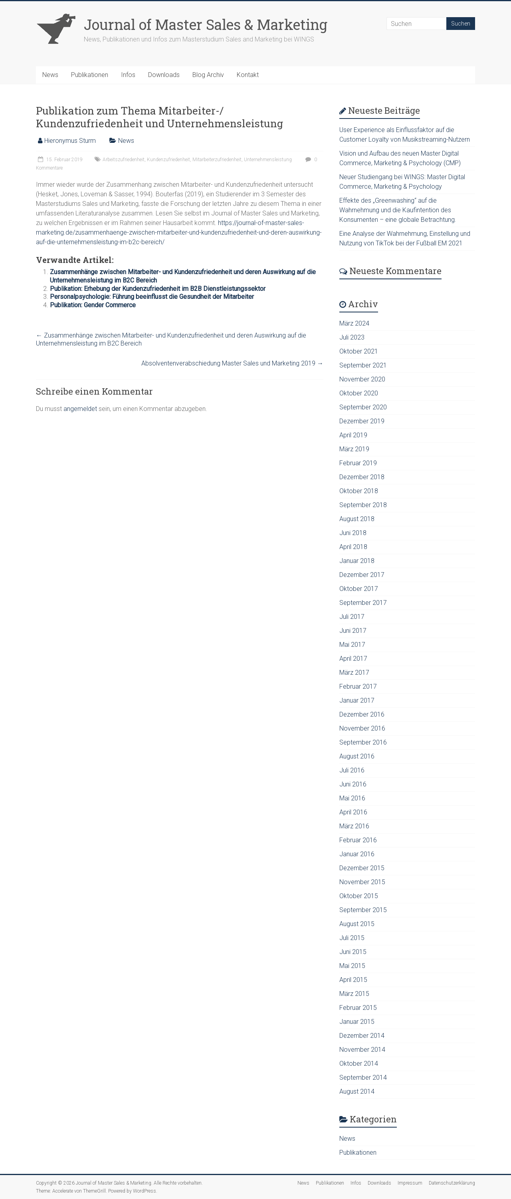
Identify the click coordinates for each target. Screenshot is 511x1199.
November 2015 (362, 882)
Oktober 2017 (358, 589)
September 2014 (363, 1077)
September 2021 (363, 365)
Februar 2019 (358, 463)
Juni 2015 (352, 952)
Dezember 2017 (361, 575)
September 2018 (363, 505)
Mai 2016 (352, 798)
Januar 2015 (356, 1021)
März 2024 (354, 323)
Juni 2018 (352, 533)
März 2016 (354, 826)
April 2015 (353, 980)
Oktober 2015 (358, 896)
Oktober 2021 (358, 351)
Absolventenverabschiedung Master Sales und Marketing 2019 (232, 363)
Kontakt (248, 75)
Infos (128, 75)
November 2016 (362, 728)
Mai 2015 (352, 966)
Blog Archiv (208, 75)
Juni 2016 (352, 784)
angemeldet (80, 409)
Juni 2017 (352, 630)
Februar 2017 (358, 686)
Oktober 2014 (358, 1063)
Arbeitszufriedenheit (124, 159)
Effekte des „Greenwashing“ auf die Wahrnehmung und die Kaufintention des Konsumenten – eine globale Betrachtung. (397, 210)
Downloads (164, 75)
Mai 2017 (352, 644)
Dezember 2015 (361, 868)
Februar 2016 (358, 840)
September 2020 (363, 407)
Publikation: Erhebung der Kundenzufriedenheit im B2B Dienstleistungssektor (157, 288)
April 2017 (353, 658)
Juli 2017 (351, 616)
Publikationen (89, 75)
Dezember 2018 (361, 477)
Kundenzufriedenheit (168, 159)
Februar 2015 (358, 1007)
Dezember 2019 (361, 421)
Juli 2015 (351, 938)
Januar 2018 (356, 561)
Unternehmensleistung (268, 159)
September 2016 (363, 742)
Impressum (410, 1183)
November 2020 (362, 379)
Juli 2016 (351, 770)
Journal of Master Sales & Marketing (205, 24)
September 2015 (363, 910)
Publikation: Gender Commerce (93, 305)
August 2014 (356, 1091)
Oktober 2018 (358, 491)
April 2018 (353, 547)
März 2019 (354, 449)
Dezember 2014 (361, 1035)
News (50, 75)
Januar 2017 (356, 700)
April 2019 (353, 435)
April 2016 (353, 812)
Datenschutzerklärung (452, 1183)
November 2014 (362, 1049)
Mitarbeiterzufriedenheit (217, 159)
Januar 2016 (356, 854)
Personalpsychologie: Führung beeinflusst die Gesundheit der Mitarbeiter (152, 296)
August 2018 (356, 519)
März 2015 (354, 994)
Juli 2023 (351, 337)
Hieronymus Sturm (70, 140)
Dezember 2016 (361, 714)
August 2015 (356, 924)
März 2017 (354, 672)
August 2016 (356, 756)
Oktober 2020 (358, 393)
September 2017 (363, 602)
